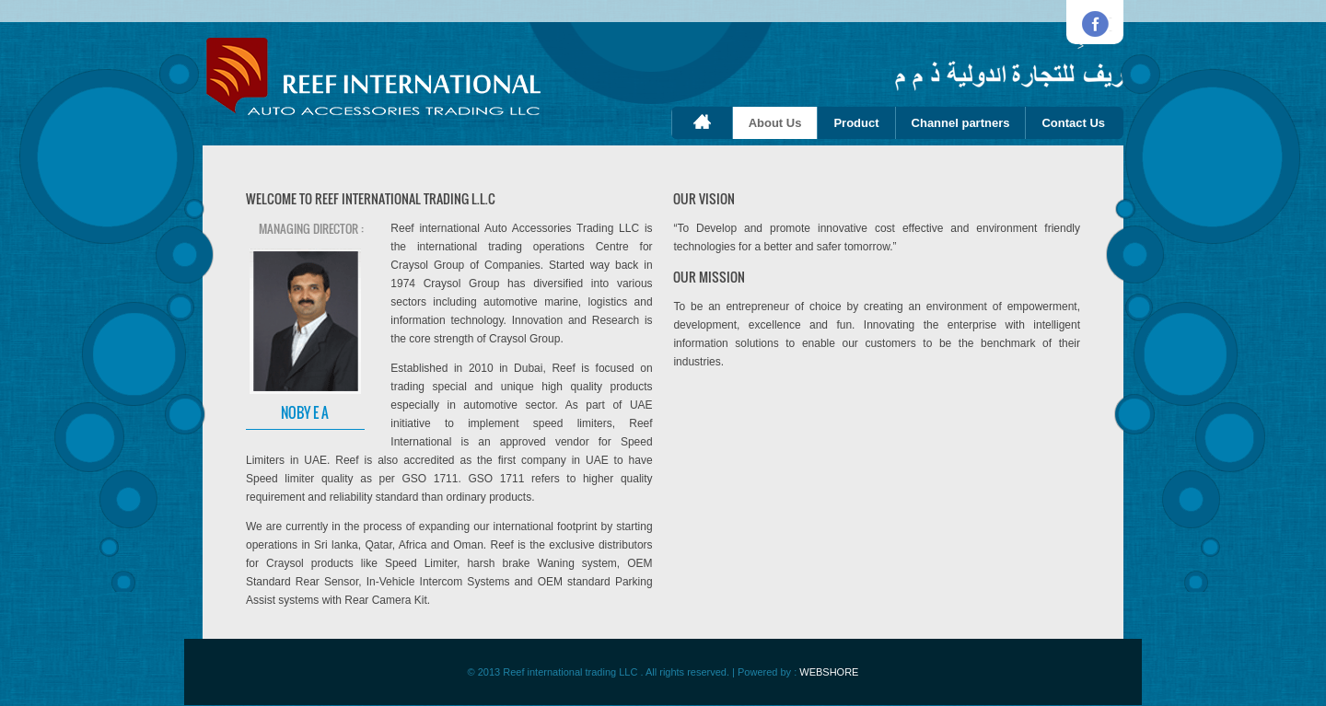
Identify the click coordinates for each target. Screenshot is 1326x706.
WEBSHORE (828, 671)
